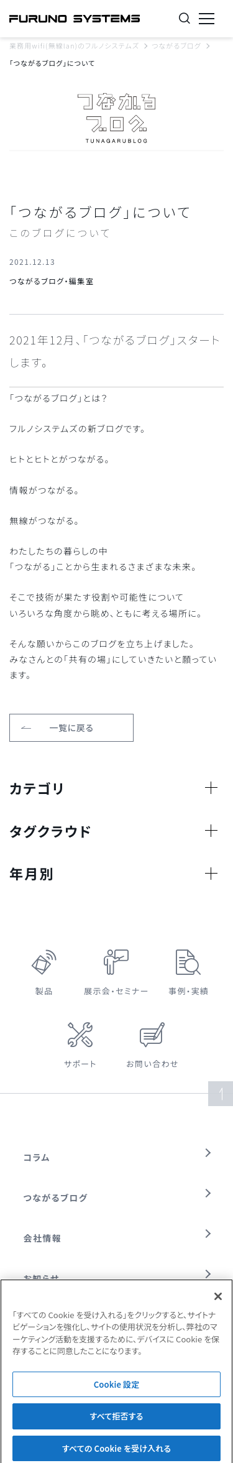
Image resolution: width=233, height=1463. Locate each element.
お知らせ (42, 1278)
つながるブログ (176, 45)
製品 (44, 991)
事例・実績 (188, 991)
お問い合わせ (152, 1063)
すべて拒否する (117, 1420)
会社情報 (43, 1238)
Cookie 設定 (117, 1388)
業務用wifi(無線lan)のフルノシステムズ (74, 45)
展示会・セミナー (116, 991)
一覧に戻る (71, 727)
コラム (37, 1157)
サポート (80, 1063)
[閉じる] (218, 1300)
